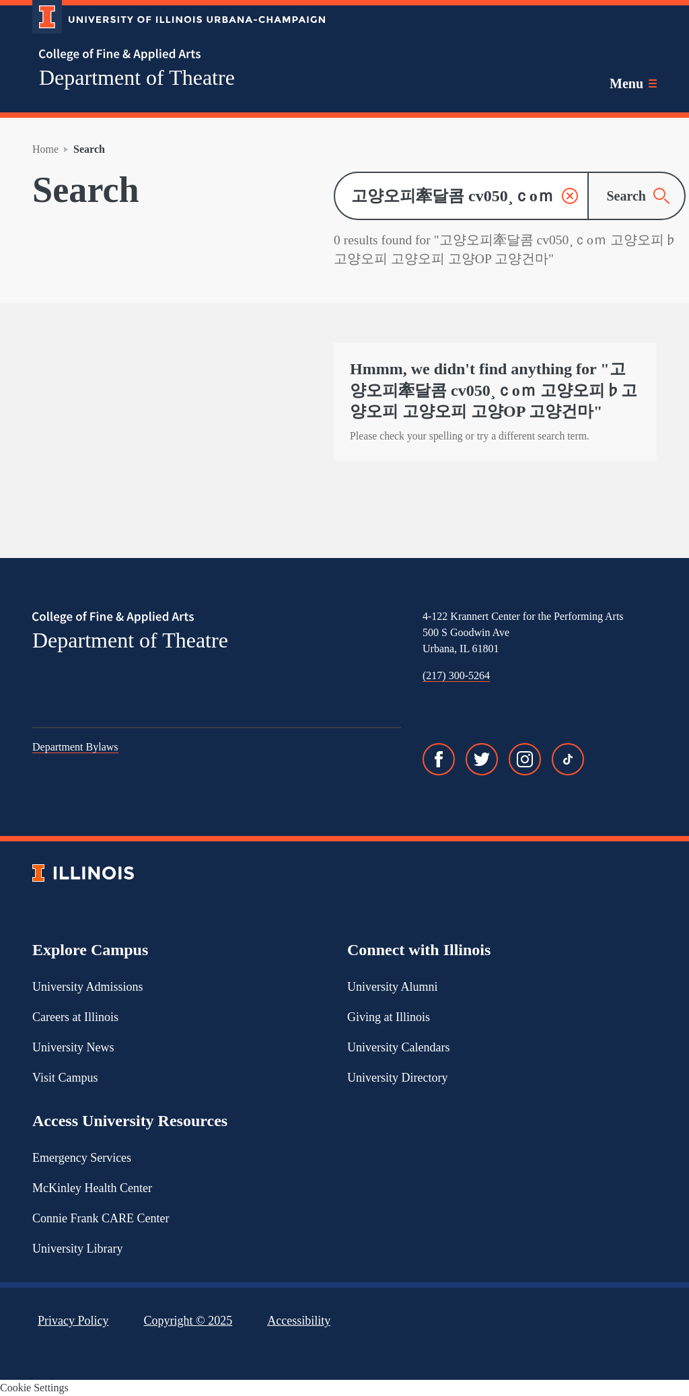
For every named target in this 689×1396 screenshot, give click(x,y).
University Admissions (87, 986)
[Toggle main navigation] (633, 83)
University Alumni (392, 986)
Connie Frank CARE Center (100, 1218)
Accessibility (298, 1320)
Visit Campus (65, 1077)
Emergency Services (81, 1157)
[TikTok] (568, 759)
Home (45, 149)
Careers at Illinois (75, 1017)
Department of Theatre (137, 77)
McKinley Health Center (92, 1188)
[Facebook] (439, 759)
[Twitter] (482, 759)
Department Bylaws (75, 747)
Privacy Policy (73, 1320)
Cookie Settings (34, 1387)
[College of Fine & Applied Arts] (173, 55)
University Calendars (398, 1047)
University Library (77, 1248)
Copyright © (188, 1320)
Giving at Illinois (388, 1017)
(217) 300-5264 (456, 675)
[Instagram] (525, 759)
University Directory (397, 1077)
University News (73, 1047)
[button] (570, 196)
